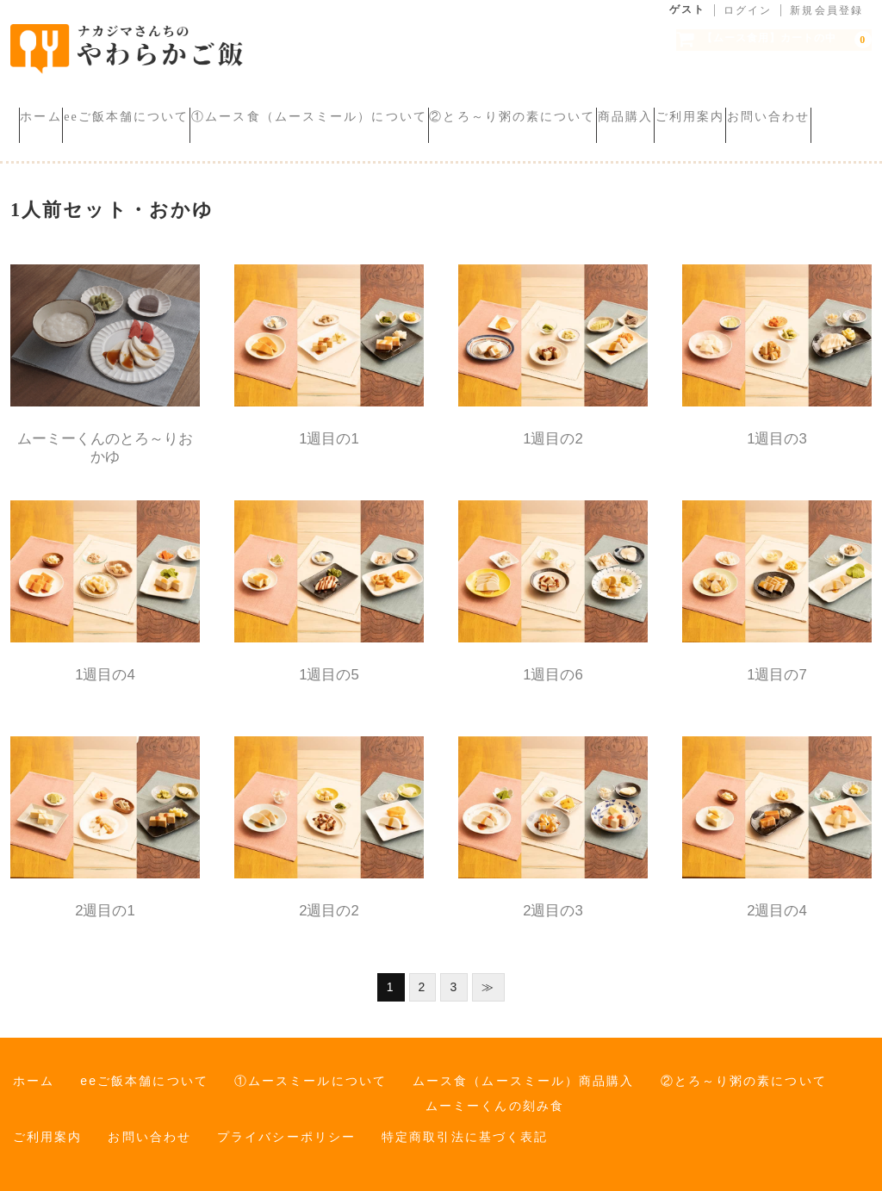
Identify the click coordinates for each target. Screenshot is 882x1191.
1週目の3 (777, 427)
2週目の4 (777, 899)
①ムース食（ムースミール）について (384, 102)
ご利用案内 (62, 127)
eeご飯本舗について (167, 102)
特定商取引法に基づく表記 (465, 1125)
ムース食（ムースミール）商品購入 (524, 1069)
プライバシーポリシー (286, 1125)
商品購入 (766, 102)
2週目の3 (553, 899)
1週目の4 (105, 663)
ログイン (748, 10)
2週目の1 (105, 899)
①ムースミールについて (310, 1069)
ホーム (49, 102)
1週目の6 (553, 663)
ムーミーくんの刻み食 (494, 1094)
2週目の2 (329, 899)
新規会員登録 (826, 10)
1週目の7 (777, 663)
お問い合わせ (173, 127)
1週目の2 (553, 427)
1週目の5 (329, 663)
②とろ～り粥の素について (620, 102)
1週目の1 (329, 427)
